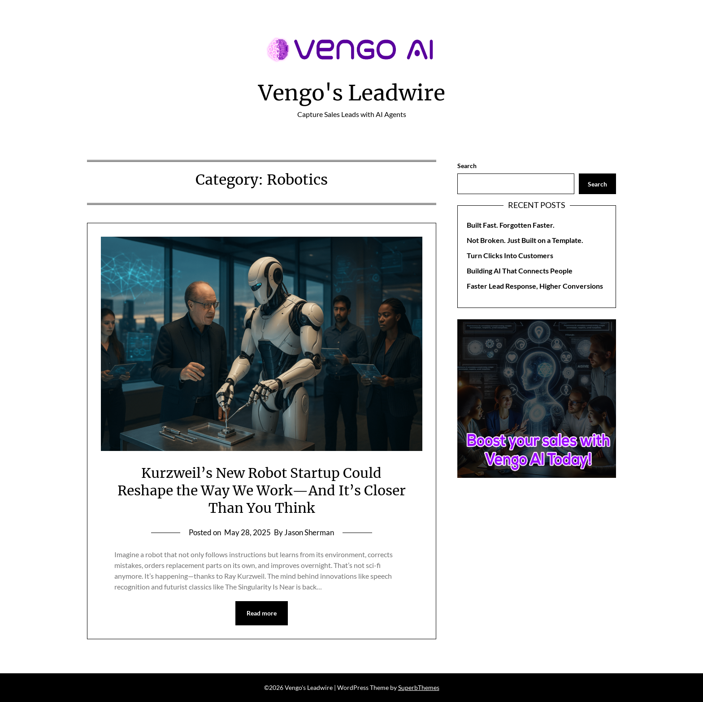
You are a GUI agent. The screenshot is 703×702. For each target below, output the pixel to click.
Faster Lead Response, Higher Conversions (535, 286)
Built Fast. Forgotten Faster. (511, 225)
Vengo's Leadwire (351, 92)
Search (467, 165)
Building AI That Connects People (520, 270)
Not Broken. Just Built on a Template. (525, 240)
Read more (262, 613)
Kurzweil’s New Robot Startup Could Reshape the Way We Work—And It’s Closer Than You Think (261, 490)
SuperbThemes (418, 687)
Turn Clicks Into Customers (510, 255)
